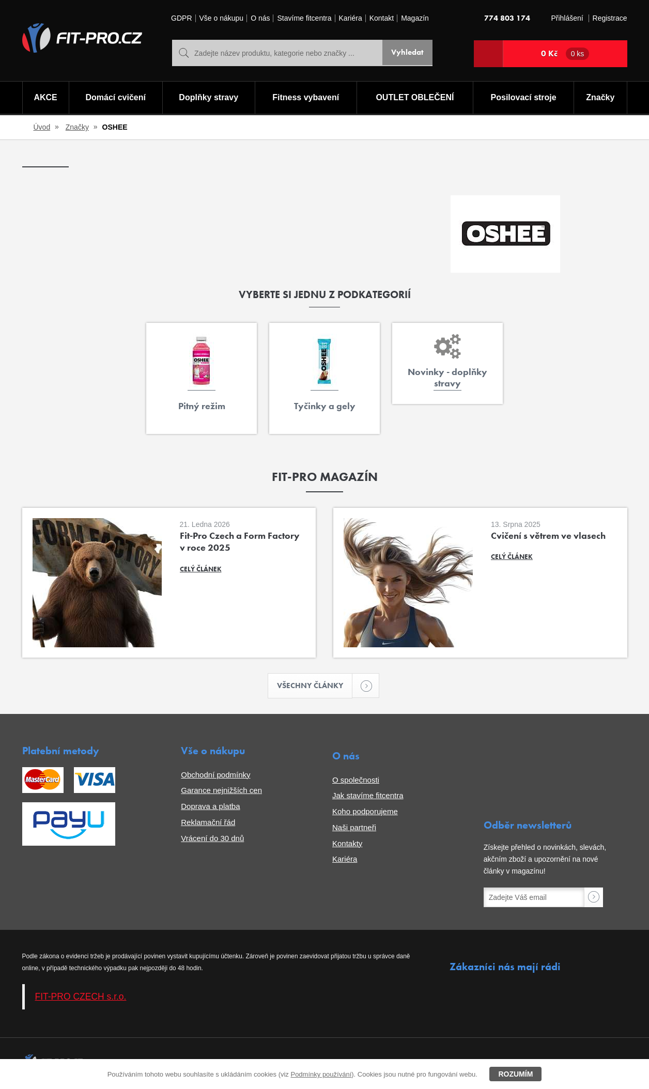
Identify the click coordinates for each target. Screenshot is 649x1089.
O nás (260, 18)
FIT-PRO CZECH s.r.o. (81, 997)
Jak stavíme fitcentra (368, 796)
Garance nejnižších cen (221, 791)
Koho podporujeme (365, 812)
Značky (600, 98)
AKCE (44, 98)
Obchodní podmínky (215, 775)
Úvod (42, 127)
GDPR (181, 18)
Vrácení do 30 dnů (212, 839)
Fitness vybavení (305, 98)
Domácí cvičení (114, 98)
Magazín (415, 18)
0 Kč (565, 54)
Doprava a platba (210, 807)
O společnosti (355, 780)
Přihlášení (567, 18)
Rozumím (515, 1074)
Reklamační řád (208, 823)
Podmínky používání (320, 1074)
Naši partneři (354, 828)
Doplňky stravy (208, 98)
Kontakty (347, 844)
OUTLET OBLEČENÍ (415, 98)
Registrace (610, 18)
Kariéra (350, 18)
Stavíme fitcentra (304, 18)
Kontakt (381, 18)
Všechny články (315, 686)
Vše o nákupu (221, 18)
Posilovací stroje (524, 98)
